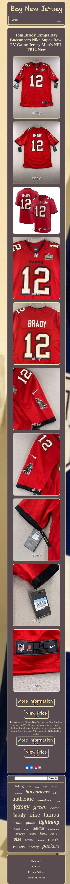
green (40, 806)
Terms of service (36, 877)
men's (53, 839)
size (18, 839)
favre (53, 833)
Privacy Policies (36, 872)
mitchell (18, 793)
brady (19, 815)
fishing (19, 786)
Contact (36, 866)
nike (35, 814)
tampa (51, 814)
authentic (23, 798)
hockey (34, 847)
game (30, 822)
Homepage (36, 861)
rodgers (19, 847)
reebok (29, 840)
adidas (39, 828)
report (57, 801)
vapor (54, 786)
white (17, 822)
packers (51, 846)
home (37, 787)
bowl (17, 828)
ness (29, 786)
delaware (20, 834)
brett (43, 833)
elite (55, 793)
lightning (49, 822)
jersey (21, 806)
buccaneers (37, 792)
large (26, 829)
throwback (44, 800)
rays (45, 786)
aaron (54, 808)
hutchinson (53, 829)
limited (33, 833)
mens (41, 840)
